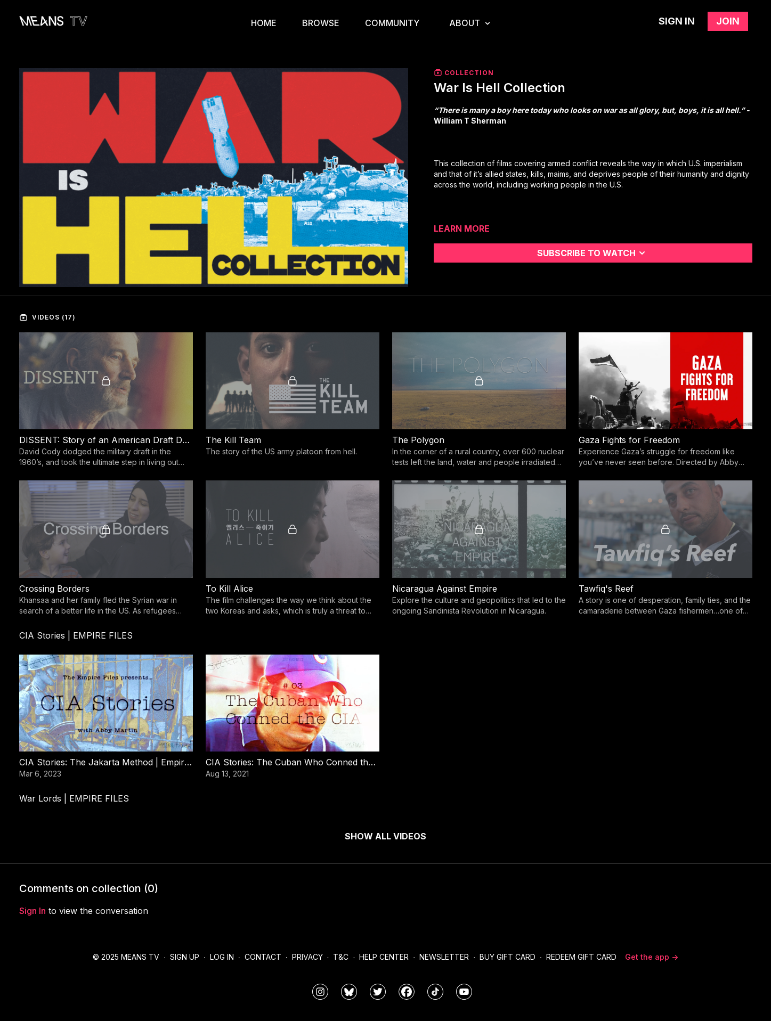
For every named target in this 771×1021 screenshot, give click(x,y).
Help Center (384, 956)
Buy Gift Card (507, 956)
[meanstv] (407, 992)
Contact (263, 956)
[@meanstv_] (435, 992)
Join (728, 21)
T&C (340, 956)
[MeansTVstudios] (349, 992)
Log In (222, 956)
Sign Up (184, 956)
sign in (32, 910)
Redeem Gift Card (581, 956)
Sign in (677, 21)
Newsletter (444, 956)
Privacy (307, 956)
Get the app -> (651, 956)
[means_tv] (320, 992)
